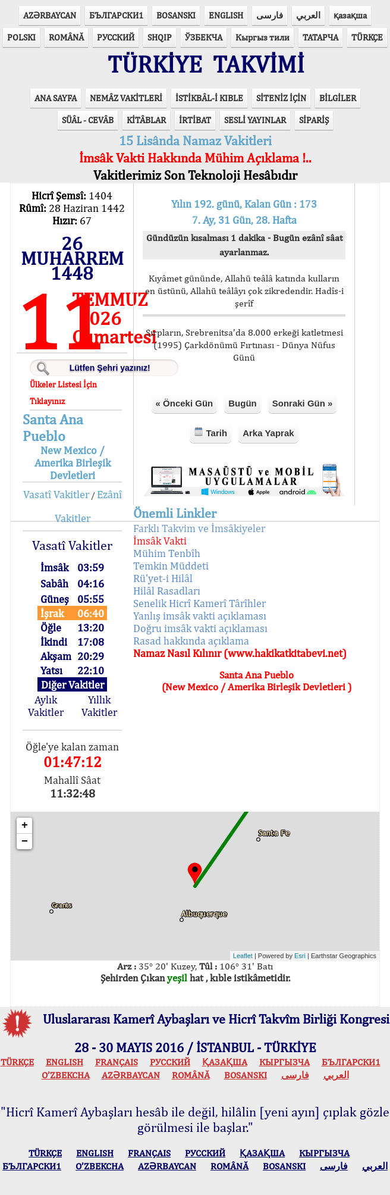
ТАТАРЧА (320, 37)
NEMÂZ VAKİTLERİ (126, 98)
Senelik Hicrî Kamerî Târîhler (199, 603)
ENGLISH (226, 15)
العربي (308, 15)
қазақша (350, 15)
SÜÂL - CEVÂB (88, 120)
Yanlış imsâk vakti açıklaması (199, 615)
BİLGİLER (337, 98)
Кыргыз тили (262, 37)
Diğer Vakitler (72, 684)
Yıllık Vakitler (99, 705)
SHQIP (159, 37)
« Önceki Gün (184, 403)
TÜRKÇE (367, 37)
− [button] (24, 841)
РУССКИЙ (115, 37)
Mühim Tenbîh (166, 553)
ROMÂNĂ (66, 37)
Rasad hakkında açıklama (191, 640)
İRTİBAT (195, 120)
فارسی (269, 15)
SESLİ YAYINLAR (255, 120)
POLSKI (21, 37)
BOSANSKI (176, 15)
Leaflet (243, 955)
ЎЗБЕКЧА (203, 37)
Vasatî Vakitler (56, 494)
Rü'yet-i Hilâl (163, 578)
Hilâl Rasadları (166, 590)
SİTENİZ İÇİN (281, 98)
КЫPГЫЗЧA (284, 1062)
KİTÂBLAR (146, 120)
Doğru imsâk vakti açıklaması (200, 628)
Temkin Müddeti (171, 565)
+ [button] (24, 825)
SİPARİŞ (314, 120)
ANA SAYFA (55, 98)
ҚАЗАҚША (224, 1062)
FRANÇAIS (116, 1062)
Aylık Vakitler (46, 705)
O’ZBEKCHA (66, 1075)
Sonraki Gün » (302, 403)
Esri (300, 955)
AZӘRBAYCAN (49, 15)
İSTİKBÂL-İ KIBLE (209, 98)
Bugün (242, 403)
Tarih (210, 432)
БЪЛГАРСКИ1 (116, 15)
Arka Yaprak (268, 433)
